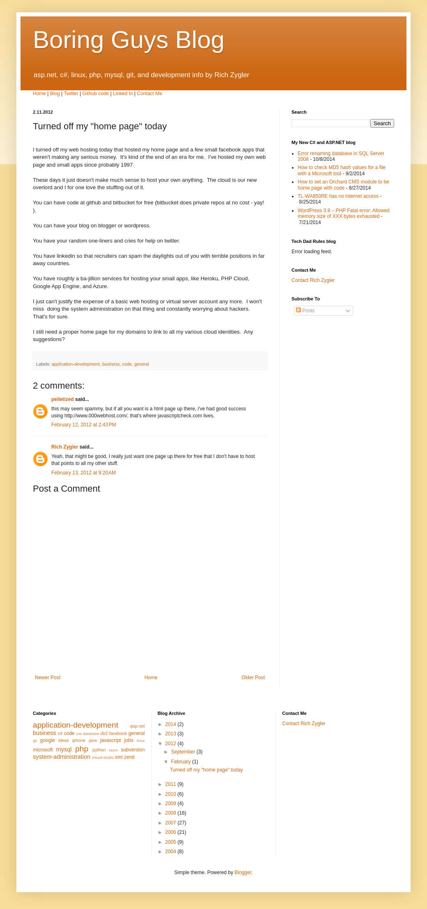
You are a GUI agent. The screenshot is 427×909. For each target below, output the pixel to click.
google (47, 740)
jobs (128, 740)
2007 (171, 823)
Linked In (123, 93)
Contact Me (149, 93)
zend (129, 757)
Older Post (253, 677)
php (81, 748)
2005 (171, 842)
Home (39, 93)
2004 (171, 851)
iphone (78, 740)
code (127, 364)
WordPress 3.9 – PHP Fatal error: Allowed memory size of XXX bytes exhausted (344, 213)
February (181, 762)
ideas (63, 740)
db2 (104, 733)
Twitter (71, 93)
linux (141, 740)
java (93, 740)
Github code (96, 93)
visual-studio (103, 757)
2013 (171, 734)
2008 (171, 813)
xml (119, 757)
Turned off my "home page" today (206, 770)
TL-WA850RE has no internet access (338, 196)
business (111, 364)
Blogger (242, 872)
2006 (171, 832)
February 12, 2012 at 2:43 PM (83, 425)
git (35, 740)
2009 (171, 803)
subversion (133, 750)
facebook (118, 733)
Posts (305, 311)
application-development (76, 364)
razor (113, 750)
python (99, 749)
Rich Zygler (64, 447)
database (91, 733)
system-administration (61, 756)
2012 (171, 743)
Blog (55, 93)
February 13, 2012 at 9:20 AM (83, 473)
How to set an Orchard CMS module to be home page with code (343, 184)
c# (60, 733)
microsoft (43, 750)
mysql (64, 749)
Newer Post (47, 677)
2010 (171, 794)
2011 (171, 784)
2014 (171, 724)
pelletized (62, 399)
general (141, 364)
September (184, 752)
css (79, 733)
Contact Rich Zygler (313, 280)
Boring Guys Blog (129, 39)
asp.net (137, 726)
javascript (110, 740)
